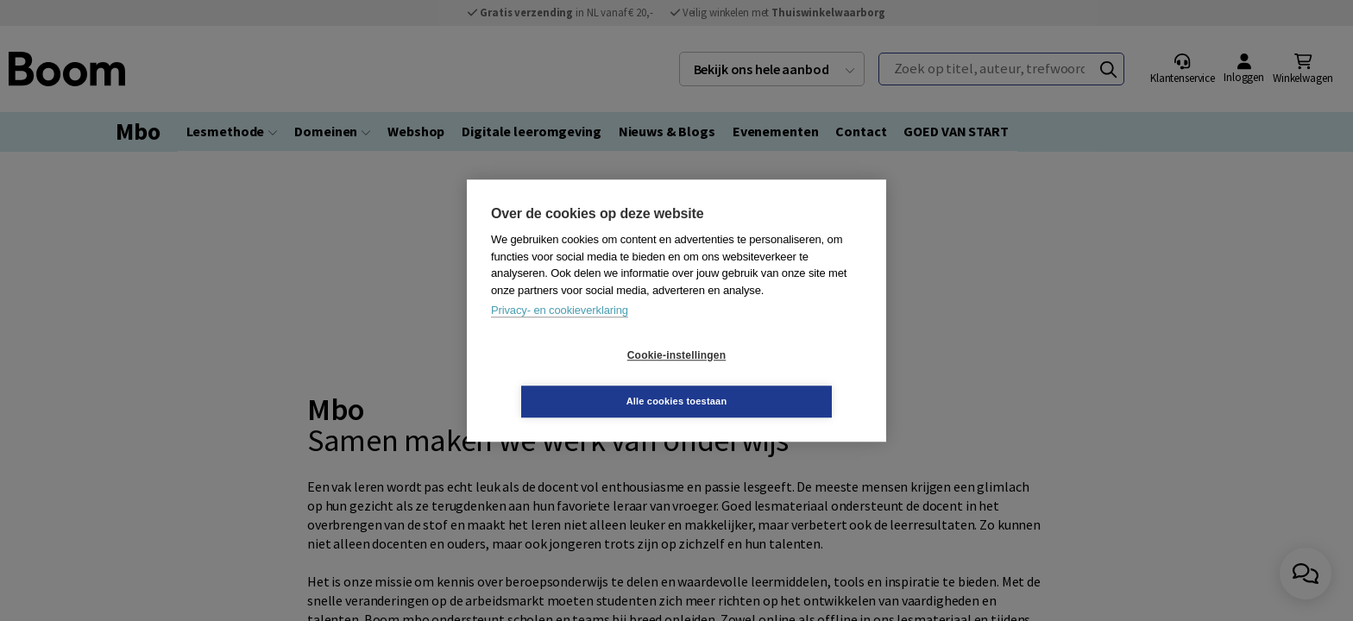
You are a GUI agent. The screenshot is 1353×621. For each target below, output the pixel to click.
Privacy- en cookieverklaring (559, 333)
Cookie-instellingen (574, 379)
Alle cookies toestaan (779, 378)
